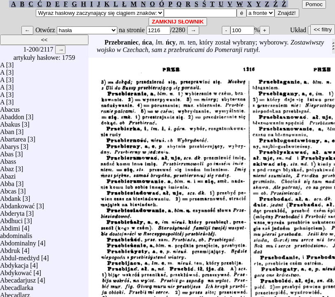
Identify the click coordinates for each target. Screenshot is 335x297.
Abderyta (12, 211)
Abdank (10, 196)
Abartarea (13, 137)
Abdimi (10, 226)
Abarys (9, 144)
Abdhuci (11, 218)
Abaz (7, 166)
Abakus (10, 122)
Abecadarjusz (18, 278)
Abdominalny (18, 241)
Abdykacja (14, 263)
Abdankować (17, 203)
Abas (7, 152)
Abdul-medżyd (20, 255)
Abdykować (16, 270)
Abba (7, 181)
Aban (7, 129)
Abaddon (12, 114)
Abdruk (10, 248)
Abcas (8, 189)
